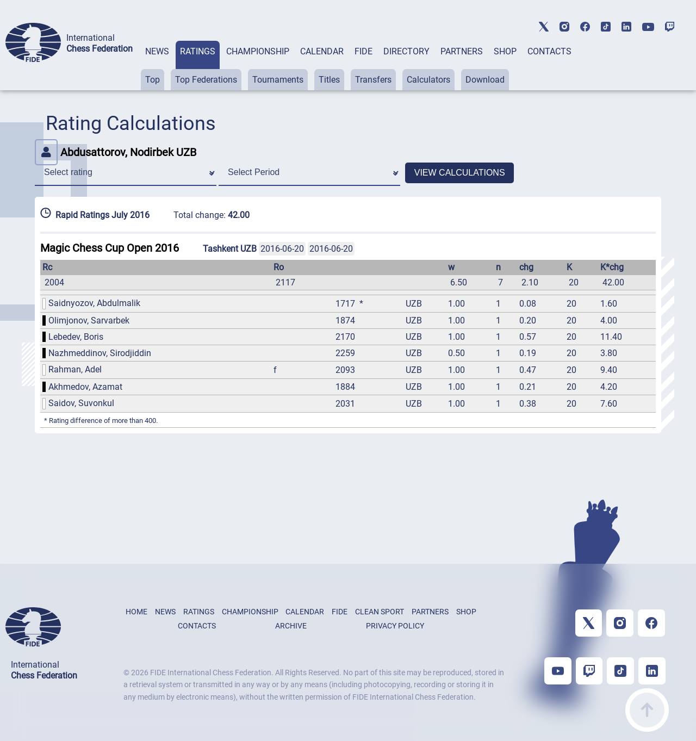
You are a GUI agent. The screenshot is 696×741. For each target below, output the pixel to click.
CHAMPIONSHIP (257, 51)
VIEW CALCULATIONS (459, 172)
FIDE (363, 51)
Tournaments (277, 79)
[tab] (157, 65)
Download (485, 79)
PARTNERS (461, 51)
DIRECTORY (406, 51)
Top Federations (206, 79)
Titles (329, 79)
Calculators (428, 79)
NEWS (157, 51)
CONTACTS (549, 51)
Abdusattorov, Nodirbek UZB (115, 152)
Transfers (373, 79)
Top (152, 79)
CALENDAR (322, 51)
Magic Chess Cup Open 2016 (109, 247)
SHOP (505, 51)
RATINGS (197, 51)
